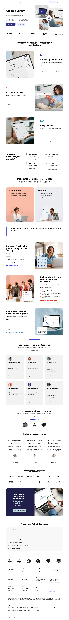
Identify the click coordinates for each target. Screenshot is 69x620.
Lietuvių (20, 610)
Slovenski (16, 610)
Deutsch (13, 607)
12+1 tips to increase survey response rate (39, 588)
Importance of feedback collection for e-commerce (41, 580)
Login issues (24, 584)
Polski (43, 607)
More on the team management (48, 300)
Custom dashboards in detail (14, 332)
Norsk (40, 607)
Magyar (32, 607)
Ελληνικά (28, 610)
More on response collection (14, 108)
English (17, 607)
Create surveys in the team (34, 339)
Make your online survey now (19, 510)
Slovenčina (30, 608)
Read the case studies (15, 234)
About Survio (10, 581)
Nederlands (36, 607)
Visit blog (36, 590)
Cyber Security (10, 586)
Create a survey (11, 24)
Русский (21, 608)
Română (25, 608)
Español (20, 607)
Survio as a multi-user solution (40, 585)
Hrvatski (12, 610)
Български (37, 610)
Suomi (34, 608)
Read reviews (33, 419)
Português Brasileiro (16, 608)
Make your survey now (34, 147)
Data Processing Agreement (12, 592)
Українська (42, 608)
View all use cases (52, 591)
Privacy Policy (10, 590)
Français (24, 607)
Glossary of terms (24, 586)
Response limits (24, 590)
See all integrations (11, 265)
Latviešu (24, 610)
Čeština (9, 607)
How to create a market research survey (54, 585)
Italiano (28, 607)
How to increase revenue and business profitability (53, 580)
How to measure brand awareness (54, 582)
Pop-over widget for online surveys (41, 582)
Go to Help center (25, 579)
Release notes (10, 579)
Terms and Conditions (11, 588)
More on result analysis (46, 141)
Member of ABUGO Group (11, 617)
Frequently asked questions (26, 581)
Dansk (9, 610)
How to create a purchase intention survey (54, 589)
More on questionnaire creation (48, 75)
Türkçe (33, 610)
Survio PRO (10, 584)
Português (9, 608)
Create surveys (35, 598)
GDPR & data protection (25, 588)
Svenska (37, 608)
